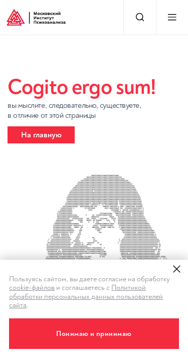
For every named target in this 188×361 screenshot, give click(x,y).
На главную (41, 135)
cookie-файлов (32, 287)
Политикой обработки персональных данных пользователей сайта (86, 296)
